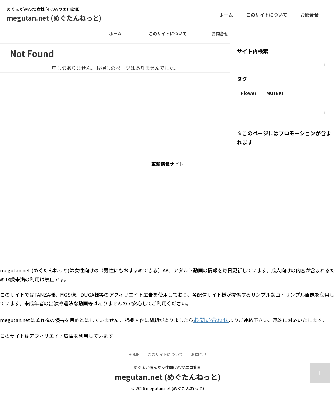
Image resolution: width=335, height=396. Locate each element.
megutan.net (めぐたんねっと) (54, 18)
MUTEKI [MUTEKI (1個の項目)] (274, 93)
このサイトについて (266, 14)
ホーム (226, 14)
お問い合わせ (208, 318)
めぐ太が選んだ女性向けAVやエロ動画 (167, 365)
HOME (134, 352)
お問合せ (309, 14)
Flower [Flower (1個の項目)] (248, 93)
